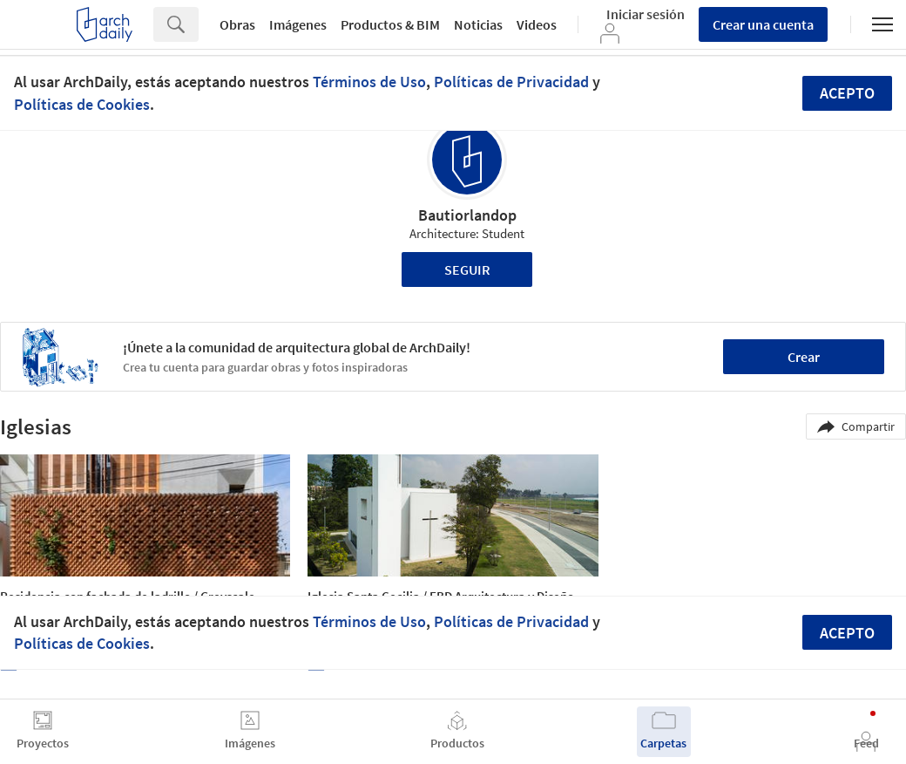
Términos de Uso (369, 82)
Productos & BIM (390, 24)
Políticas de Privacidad (511, 82)
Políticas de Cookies (82, 104)
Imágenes (298, 24)
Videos (537, 24)
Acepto (847, 93)
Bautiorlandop (467, 215)
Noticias (478, 24)
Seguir (467, 269)
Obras (237, 24)
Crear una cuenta (763, 24)
